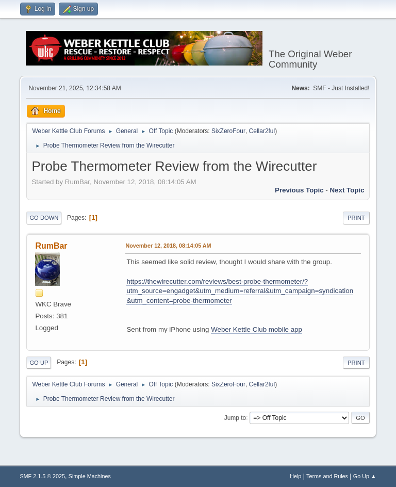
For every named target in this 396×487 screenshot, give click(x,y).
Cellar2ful (262, 131)
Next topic (346, 190)
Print (356, 218)
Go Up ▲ (364, 476)
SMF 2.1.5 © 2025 (42, 476)
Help (295, 476)
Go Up (38, 363)
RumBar (51, 245)
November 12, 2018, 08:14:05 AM (168, 245)
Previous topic (299, 190)
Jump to (235, 417)
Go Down (43, 218)
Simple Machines (90, 476)
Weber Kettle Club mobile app (256, 329)
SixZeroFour (228, 131)
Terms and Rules (327, 476)
